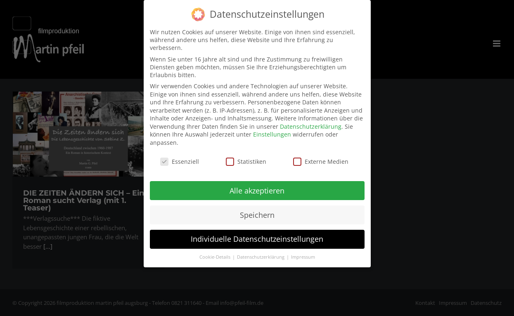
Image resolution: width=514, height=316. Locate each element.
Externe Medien (320, 158)
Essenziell (179, 158)
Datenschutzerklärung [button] (261, 254)
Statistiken (246, 158)
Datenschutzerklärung (310, 123)
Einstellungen (272, 131)
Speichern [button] (257, 211)
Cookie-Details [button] (215, 254)
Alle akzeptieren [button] (257, 187)
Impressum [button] (303, 254)
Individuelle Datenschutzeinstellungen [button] (257, 236)
